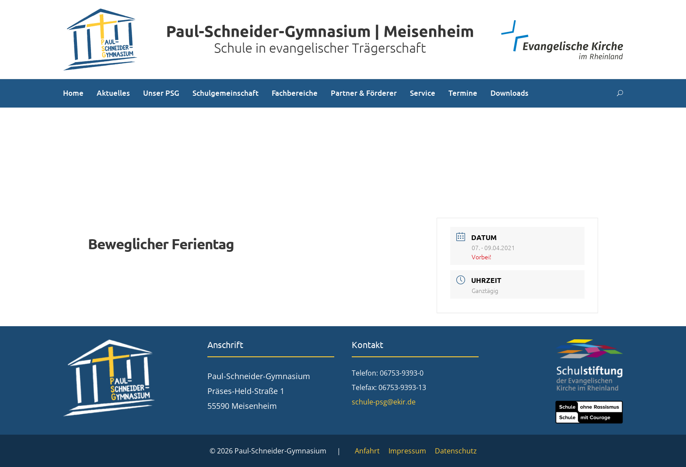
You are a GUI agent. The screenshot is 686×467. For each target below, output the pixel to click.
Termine (462, 93)
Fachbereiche (295, 93)
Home (73, 93)
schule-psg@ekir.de (384, 402)
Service (422, 93)
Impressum (407, 451)
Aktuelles (113, 93)
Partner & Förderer (364, 93)
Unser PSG (161, 93)
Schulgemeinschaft (225, 93)
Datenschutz (456, 451)
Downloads (509, 93)
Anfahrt (367, 451)
